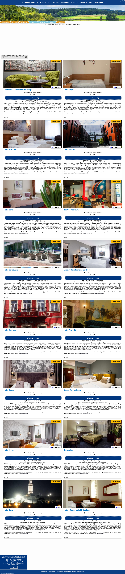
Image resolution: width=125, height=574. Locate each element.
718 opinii (37, 403)
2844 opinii (98, 463)
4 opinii (39, 163)
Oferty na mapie (15, 22)
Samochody (42, 22)
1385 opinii (99, 223)
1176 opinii (103, 283)
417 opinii (103, 523)
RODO (17, 564)
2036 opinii (98, 343)
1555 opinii (38, 223)
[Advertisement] (62, 40)
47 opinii (38, 523)
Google (4, 557)
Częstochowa (56, 61)
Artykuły (61, 22)
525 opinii (38, 343)
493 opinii (98, 163)
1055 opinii (38, 463)
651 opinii (100, 403)
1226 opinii (98, 102)
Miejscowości (24, 22)
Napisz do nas (80, 571)
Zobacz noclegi (33, 99)
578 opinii (39, 283)
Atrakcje (51, 22)
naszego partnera (38, 114)
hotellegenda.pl (121, 1)
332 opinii (44, 102)
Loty (33, 22)
